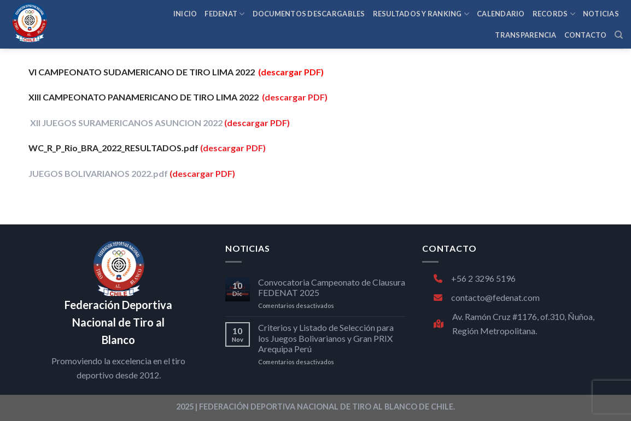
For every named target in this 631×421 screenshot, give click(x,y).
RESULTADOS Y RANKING (421, 14)
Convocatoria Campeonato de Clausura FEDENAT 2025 (331, 287)
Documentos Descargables (309, 13)
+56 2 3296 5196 (475, 278)
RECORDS (554, 14)
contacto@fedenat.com (487, 297)
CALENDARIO (501, 13)
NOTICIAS (601, 13)
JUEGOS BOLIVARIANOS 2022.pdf (99, 173)
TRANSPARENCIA (525, 35)
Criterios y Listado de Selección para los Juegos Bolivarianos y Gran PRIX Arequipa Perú (326, 337)
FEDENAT (224, 14)
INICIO (185, 13)
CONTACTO (585, 35)
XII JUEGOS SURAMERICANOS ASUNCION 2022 (126, 122)
